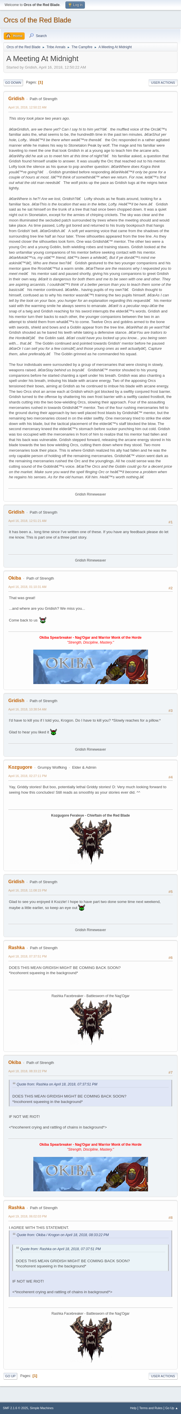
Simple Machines (41, 1408)
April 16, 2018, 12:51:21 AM (27, 521)
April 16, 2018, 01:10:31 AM (27, 586)
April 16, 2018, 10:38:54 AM (27, 709)
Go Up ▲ (171, 1408)
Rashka (16, 947)
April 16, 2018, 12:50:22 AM (27, 107)
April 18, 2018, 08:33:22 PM (27, 1071)
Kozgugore (20, 767)
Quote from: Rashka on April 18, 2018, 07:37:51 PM (57, 1084)
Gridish (16, 98)
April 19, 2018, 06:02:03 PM (27, 1216)
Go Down (13, 82)
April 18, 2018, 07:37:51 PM (27, 956)
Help (133, 1408)
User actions (163, 82)
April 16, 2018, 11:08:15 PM (27, 890)
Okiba (14, 578)
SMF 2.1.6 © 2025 (15, 1408)
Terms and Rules (151, 1408)
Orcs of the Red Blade (37, 20)
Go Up (10, 1376)
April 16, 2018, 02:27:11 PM (27, 776)
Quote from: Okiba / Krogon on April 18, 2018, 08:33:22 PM (63, 1235)
